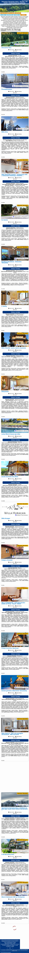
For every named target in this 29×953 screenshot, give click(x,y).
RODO (12, 946)
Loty (3, 14)
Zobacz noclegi (15, 53)
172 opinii (19, 400)
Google (3, 941)
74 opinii (18, 315)
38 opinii (22, 485)
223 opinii (20, 568)
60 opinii (19, 185)
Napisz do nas (14, 950)
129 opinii (20, 98)
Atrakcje (16, 14)
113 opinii (18, 140)
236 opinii (22, 442)
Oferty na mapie (11, 13)
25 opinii (19, 56)
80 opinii (18, 613)
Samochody (10, 14)
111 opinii (26, 356)
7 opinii (27, 271)
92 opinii (19, 527)
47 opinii (26, 905)
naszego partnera (12, 68)
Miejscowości (18, 13)
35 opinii (20, 819)
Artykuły (23, 14)
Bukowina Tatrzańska (23, 33)
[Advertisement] (14, 777)
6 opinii (26, 699)
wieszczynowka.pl (25, 0)
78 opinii (16, 744)
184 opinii (18, 228)
